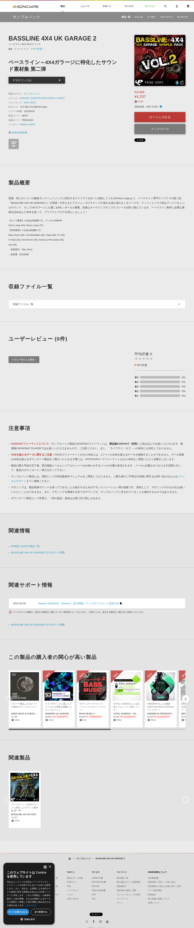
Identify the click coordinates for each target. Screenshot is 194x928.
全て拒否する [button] (41, 911)
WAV (26, 102)
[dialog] (29, 894)
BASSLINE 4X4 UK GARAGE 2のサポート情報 (38, 552)
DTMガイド (72, 882)
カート (120, 903)
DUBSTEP (35, 98)
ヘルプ (70, 894)
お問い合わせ (73, 899)
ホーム (69, 859)
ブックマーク (160, 129)
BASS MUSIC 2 (87, 713)
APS (94, 894)
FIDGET (61, 98)
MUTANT (96, 886)
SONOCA (96, 878)
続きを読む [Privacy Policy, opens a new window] (31, 905)
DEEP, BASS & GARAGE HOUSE (28, 713)
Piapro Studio (97, 890)
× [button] (50, 867)
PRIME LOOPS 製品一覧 (25, 546)
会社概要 (152, 878)
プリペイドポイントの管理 (128, 894)
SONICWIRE (26, 6)
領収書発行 (122, 886)
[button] (186, 699)
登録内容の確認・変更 (126, 890)
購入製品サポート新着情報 (128, 882)
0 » (37, 48)
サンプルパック (32, 93)
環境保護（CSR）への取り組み (161, 882)
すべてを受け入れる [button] (18, 911)
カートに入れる (160, 117)
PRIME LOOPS (27, 124)
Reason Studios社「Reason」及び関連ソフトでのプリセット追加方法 (78, 603)
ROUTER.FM (97, 882)
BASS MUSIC (48, 98)
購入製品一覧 (122, 878)
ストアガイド (73, 890)
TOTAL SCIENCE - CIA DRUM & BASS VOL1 (135, 713)
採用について (154, 903)
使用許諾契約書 (18, 132)
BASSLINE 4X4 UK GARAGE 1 (26, 814)
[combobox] (45, 867)
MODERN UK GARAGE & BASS (61, 713)
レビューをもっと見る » (24, 359)
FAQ (69, 886)
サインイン (150, 6)
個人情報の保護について (158, 899)
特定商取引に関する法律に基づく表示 (164, 886)
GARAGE (24, 98)
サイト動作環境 (155, 890)
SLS (93, 899)
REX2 (33, 102)
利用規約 (152, 894)
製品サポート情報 (75, 878)
